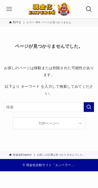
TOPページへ (48, 123)
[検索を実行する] (89, 107)
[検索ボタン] (89, 9)
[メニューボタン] (9, 9)
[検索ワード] (49, 107)
